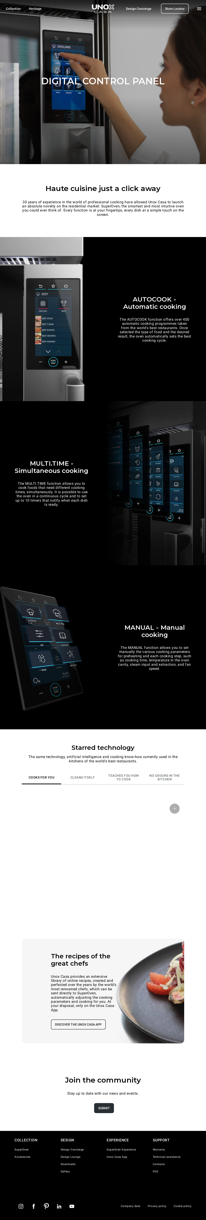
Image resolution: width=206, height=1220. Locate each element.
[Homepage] (103, 8)
